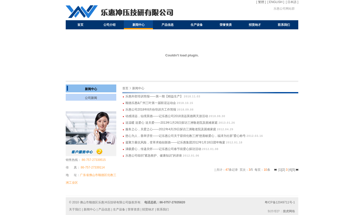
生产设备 (197, 25)
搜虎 (286, 211)
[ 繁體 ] (261, 2)
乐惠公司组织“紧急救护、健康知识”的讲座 (153, 155)
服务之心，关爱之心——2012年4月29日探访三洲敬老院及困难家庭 (170, 129)
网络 (292, 211)
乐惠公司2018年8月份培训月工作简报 (150, 109)
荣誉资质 (226, 25)
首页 (80, 25)
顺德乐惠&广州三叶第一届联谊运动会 (150, 103)
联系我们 (284, 25)
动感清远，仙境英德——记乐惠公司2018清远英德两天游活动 (166, 116)
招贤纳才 (255, 25)
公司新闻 (91, 98)
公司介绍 (109, 25)
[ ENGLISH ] (275, 2)
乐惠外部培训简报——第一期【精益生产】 (154, 96)
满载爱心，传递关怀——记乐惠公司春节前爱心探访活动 (163, 149)
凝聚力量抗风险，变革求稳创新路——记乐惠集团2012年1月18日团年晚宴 (175, 142)
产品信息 (168, 25)
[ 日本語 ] (292, 2)
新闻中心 (138, 25)
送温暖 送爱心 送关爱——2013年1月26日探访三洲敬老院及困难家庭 (171, 122)
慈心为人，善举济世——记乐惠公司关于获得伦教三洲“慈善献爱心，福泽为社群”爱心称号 (185, 136)
